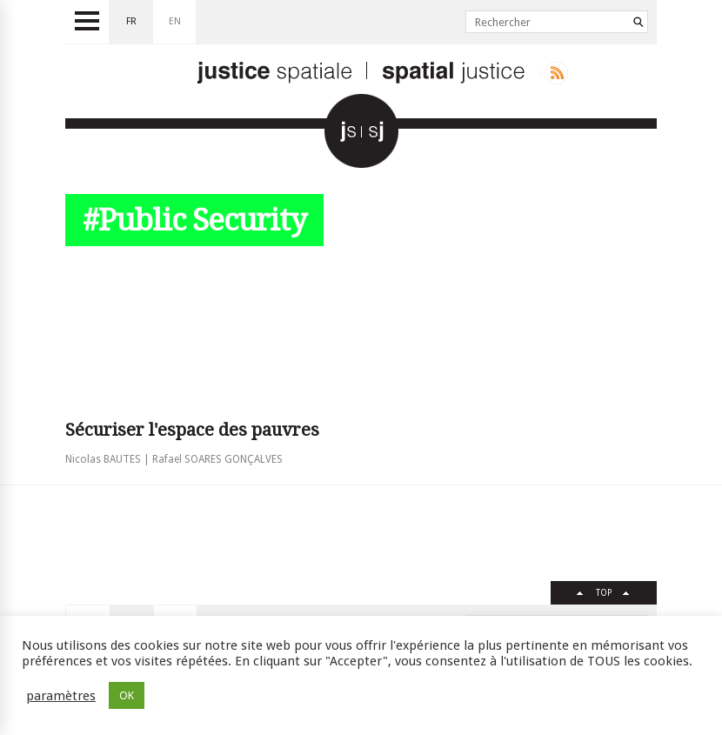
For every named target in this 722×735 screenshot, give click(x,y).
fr (131, 21)
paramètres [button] (61, 696)
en (175, 21)
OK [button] (126, 695)
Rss (553, 73)
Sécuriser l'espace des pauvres (192, 429)
